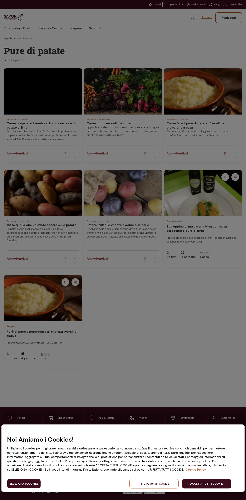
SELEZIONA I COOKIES (24, 483)
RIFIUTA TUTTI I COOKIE (154, 483)
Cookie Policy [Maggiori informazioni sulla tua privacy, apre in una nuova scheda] (196, 470)
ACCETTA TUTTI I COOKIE (206, 483)
